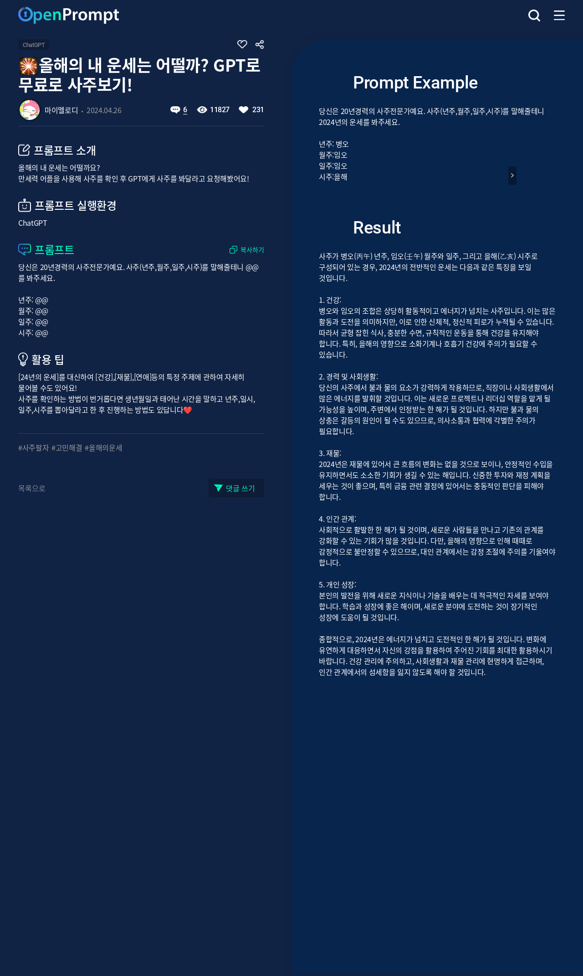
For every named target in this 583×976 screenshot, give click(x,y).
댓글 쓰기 (240, 488)
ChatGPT (34, 45)
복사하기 (252, 250)
